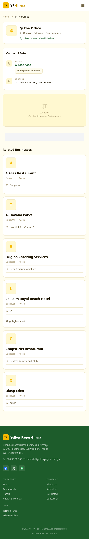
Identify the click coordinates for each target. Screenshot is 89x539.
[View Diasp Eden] (11, 380)
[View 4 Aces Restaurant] (11, 162)
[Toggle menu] (83, 5)
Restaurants (9, 489)
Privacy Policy (10, 515)
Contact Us (53, 498)
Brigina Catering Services (27, 257)
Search (6, 484)
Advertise (52, 489)
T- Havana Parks (19, 215)
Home (6, 16)
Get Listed (52, 493)
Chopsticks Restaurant (25, 349)
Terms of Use (10, 510)
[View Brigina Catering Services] (11, 246)
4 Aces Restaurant (21, 173)
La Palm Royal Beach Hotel (28, 298)
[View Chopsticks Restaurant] (11, 338)
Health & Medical (12, 498)
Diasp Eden (15, 390)
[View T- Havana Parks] (11, 204)
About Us (52, 484)
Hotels (6, 493)
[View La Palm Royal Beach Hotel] (11, 288)
